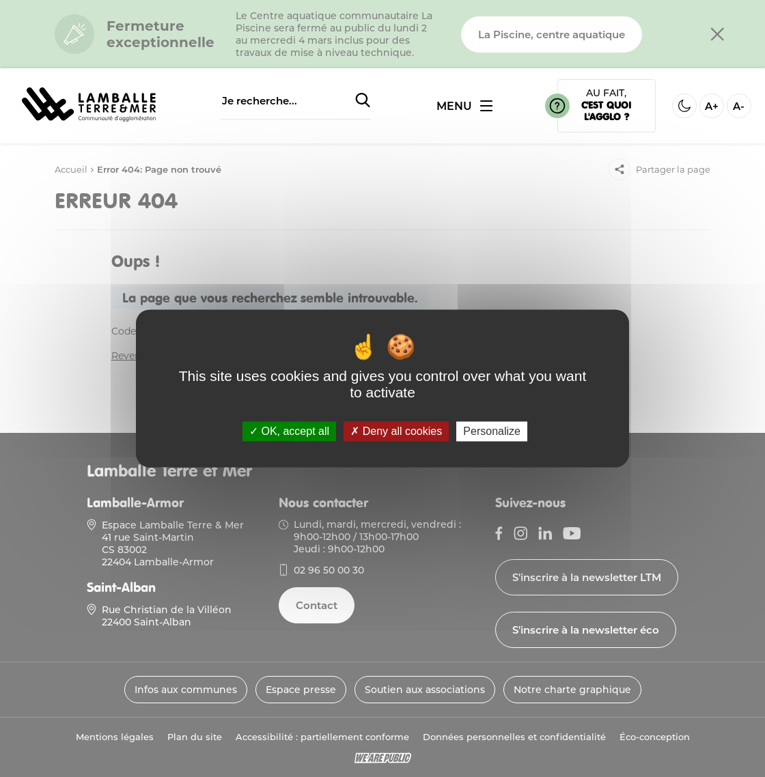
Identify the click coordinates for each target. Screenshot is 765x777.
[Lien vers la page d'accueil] (89, 122)
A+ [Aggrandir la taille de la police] (712, 106)
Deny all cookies (396, 431)
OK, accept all (289, 431)
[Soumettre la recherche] (362, 101)
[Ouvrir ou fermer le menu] (464, 106)
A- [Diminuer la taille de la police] (739, 106)
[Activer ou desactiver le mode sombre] (684, 106)
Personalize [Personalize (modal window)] (491, 431)
